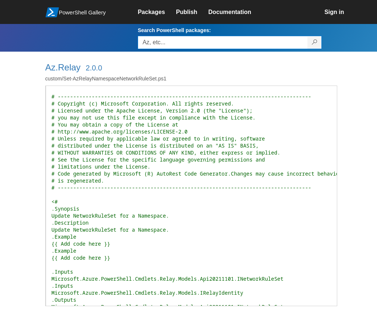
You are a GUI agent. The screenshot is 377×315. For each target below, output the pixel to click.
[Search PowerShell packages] (314, 42)
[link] (157, 12)
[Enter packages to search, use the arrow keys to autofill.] (223, 42)
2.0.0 (94, 68)
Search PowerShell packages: (174, 30)
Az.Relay (63, 67)
